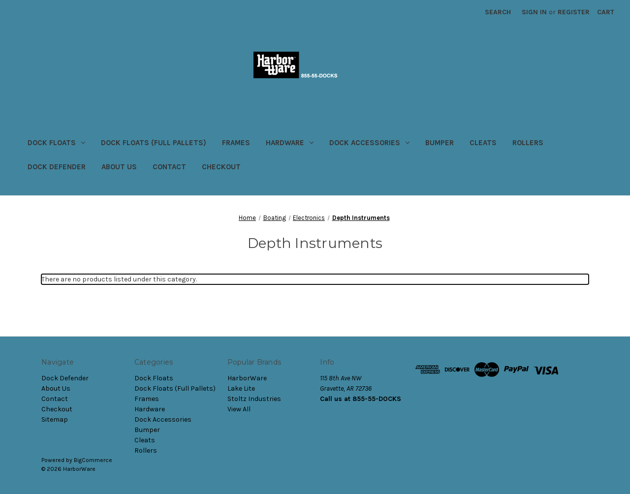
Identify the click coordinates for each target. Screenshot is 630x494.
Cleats (483, 142)
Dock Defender (57, 166)
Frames (236, 142)
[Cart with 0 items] (606, 12)
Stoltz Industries (254, 399)
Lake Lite (241, 388)
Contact (169, 166)
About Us (119, 166)
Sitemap (54, 419)
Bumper (439, 142)
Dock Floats (56, 142)
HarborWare (247, 378)
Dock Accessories (369, 142)
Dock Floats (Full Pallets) (153, 142)
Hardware (290, 142)
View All (239, 409)
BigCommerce (93, 460)
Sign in (534, 12)
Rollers (527, 142)
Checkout (221, 166)
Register (574, 12)
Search (498, 12)
